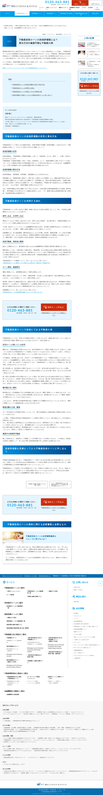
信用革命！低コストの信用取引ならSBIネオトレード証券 (52, 712)
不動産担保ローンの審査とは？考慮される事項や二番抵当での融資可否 (26, 263)
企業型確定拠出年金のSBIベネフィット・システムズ (83, 771)
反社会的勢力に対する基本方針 (81, 623)
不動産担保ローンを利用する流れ (23, 88)
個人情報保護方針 (78, 621)
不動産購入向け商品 (66, 13)
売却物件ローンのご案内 (13, 603)
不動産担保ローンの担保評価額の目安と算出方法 (28, 84)
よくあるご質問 (77, 634)
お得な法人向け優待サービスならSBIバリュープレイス (19, 771)
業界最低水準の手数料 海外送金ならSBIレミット (26, 720)
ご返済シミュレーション (13, 591)
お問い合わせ (95, 4)
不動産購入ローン (11, 637)
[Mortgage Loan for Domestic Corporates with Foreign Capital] (35, 649)
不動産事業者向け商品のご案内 (16, 673)
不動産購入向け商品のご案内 (15, 634)
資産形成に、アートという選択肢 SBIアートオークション (68, 714)
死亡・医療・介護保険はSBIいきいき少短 (69, 727)
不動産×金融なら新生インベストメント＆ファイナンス (72, 740)
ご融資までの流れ (53, 591)
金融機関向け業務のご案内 (14, 691)
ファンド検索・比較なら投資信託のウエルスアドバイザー (20, 738)
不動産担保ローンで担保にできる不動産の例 (27, 91)
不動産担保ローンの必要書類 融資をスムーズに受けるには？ (23, 292)
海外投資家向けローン (13, 646)
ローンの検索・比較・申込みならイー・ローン (16, 748)
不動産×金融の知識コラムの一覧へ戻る (37, 484)
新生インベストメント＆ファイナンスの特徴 (84, 637)
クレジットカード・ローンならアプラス (70, 748)
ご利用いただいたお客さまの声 (81, 639)
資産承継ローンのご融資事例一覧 (16, 621)
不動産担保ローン (22, 13)
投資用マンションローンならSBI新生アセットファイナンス (20, 742)
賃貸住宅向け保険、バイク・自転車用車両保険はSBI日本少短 (20, 729)
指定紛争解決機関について (80, 629)
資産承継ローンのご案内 (13, 614)
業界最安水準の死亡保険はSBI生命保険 (44, 727)
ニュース (76, 618)
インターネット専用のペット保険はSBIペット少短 (80, 729)
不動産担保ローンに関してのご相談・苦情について (86, 626)
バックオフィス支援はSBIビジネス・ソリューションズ (51, 771)
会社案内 (76, 613)
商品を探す (95, 13)
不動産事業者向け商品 (81, 14)
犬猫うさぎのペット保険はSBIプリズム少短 (52, 729)
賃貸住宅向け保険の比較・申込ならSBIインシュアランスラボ (51, 750)
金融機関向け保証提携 (13, 694)
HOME (7, 13)
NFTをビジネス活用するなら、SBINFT (14, 764)
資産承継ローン (51, 13)
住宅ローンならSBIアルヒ (79, 738)
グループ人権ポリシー (79, 652)
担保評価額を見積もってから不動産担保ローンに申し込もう (32, 95)
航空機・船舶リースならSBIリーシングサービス (34, 773)
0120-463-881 (20, 310)
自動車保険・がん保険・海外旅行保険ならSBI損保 (17, 727)
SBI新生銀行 (7, 720)
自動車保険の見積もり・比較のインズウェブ (44, 748)
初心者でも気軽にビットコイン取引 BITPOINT (36, 714)
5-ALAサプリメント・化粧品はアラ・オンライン (41, 757)
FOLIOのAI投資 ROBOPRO (27, 712)
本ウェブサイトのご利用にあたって (82, 647)
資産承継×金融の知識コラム (14, 624)
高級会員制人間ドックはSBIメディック (14, 757)
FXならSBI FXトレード (77, 712)
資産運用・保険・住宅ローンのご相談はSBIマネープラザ (53, 738)
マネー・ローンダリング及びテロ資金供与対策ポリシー (87, 645)
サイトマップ (77, 642)
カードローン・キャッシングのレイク (44, 740)
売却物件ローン (37, 13)
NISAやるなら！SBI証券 (10, 712)
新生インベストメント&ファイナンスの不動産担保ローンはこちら (25, 68)
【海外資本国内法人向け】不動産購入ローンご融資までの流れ (55, 639)
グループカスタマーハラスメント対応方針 (84, 655)
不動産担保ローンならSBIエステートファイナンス (17, 740)
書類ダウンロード (78, 631)
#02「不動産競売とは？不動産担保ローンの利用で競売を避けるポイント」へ (59, 484)
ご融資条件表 (77, 658)
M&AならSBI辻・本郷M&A (57, 773)
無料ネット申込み (81, 4)
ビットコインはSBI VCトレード (12, 714)
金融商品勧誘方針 (78, 650)
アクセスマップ (77, 616)
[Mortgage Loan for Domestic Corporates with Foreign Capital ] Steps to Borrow (56, 646)
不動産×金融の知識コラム (34, 596)
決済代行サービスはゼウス (11, 773)
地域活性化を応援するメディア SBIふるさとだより (18, 750)
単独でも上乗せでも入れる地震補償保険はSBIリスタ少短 (19, 731)
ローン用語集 (10, 594)
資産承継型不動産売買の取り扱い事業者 (18, 628)
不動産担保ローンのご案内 (14, 588)
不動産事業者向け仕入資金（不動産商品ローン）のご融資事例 (13, 683)
